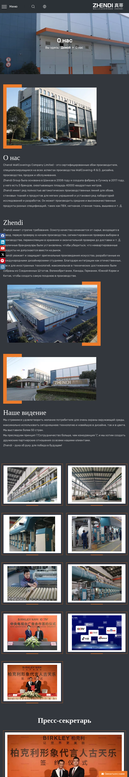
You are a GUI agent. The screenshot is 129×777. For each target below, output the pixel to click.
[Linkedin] (2, 242)
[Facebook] (2, 235)
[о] (52, 116)
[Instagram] (2, 267)
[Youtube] (2, 248)
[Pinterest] (2, 260)
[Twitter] (2, 254)
